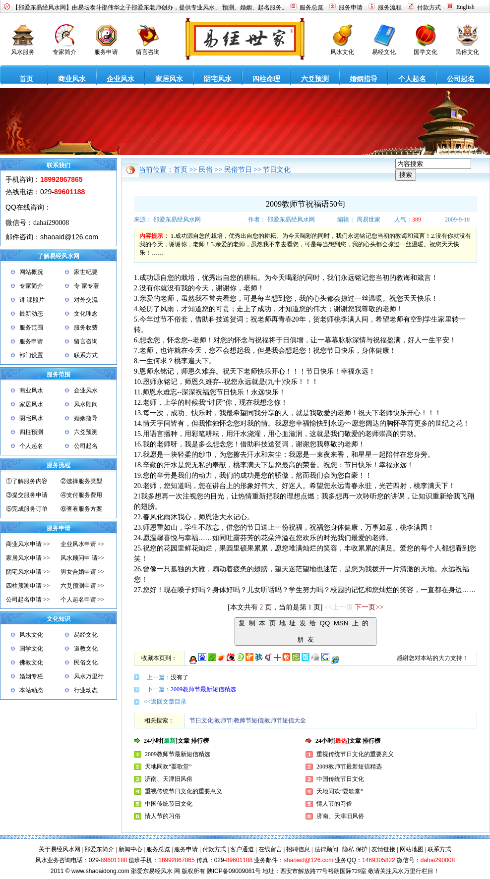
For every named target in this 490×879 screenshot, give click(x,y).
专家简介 (31, 285)
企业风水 (86, 390)
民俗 (206, 169)
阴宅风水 (31, 418)
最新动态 (31, 313)
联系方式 (86, 355)
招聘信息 (298, 849)
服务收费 (86, 327)
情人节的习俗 (163, 816)
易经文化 (86, 634)
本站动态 (31, 690)
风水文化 (31, 634)
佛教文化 (31, 662)
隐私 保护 (355, 849)
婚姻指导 (86, 418)
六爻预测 (86, 432)
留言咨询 (86, 341)
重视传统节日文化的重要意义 (183, 791)
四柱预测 (31, 432)
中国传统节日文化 (168, 803)
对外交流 (86, 299)
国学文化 (31, 648)
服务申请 (31, 341)
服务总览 (158, 849)
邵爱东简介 (99, 849)
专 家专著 (86, 285)
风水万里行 (89, 676)
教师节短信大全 (285, 720)
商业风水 (31, 390)
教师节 (223, 720)
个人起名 (31, 445)
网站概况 (31, 272)
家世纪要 (86, 272)
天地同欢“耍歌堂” (168, 766)
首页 (180, 169)
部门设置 (31, 355)
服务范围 (31, 327)
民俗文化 (86, 662)
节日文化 (277, 169)
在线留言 (270, 849)
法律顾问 (326, 849)
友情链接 (383, 849)
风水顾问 (86, 404)
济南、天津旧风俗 (168, 778)
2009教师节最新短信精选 (203, 689)
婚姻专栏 (31, 676)
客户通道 (242, 849)
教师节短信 (248, 720)
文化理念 (86, 313)
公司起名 (86, 445)
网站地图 (412, 849)
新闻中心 (130, 849)
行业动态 (86, 690)
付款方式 (215, 849)
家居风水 (31, 404)
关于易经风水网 (59, 849)
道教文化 (86, 648)
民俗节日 (238, 169)
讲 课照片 (32, 299)
